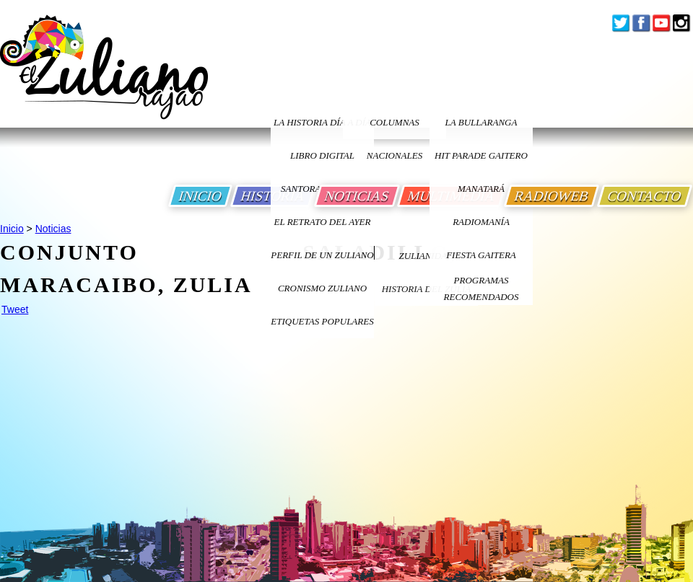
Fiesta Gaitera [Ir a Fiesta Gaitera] (481, 255)
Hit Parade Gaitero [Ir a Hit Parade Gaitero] (481, 155)
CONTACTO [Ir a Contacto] (645, 195)
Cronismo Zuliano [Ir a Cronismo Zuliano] (322, 288)
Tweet (14, 309)
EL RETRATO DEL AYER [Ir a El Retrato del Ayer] (322, 221)
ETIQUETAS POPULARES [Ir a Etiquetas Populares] (322, 321)
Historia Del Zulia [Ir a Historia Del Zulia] (426, 288)
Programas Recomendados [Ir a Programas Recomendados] (481, 288)
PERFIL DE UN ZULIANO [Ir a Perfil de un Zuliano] (322, 255)
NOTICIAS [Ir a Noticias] (357, 195)
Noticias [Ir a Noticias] (53, 228)
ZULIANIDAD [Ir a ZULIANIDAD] (426, 255)
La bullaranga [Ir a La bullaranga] (481, 122)
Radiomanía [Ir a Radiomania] (481, 221)
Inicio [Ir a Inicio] (12, 228)
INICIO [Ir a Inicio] (200, 195)
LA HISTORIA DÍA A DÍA (322, 122)
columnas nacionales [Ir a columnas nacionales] (394, 128)
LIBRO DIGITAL (322, 155)
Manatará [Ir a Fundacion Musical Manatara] (481, 188)
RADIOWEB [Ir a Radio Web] (551, 195)
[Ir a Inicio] (104, 78)
